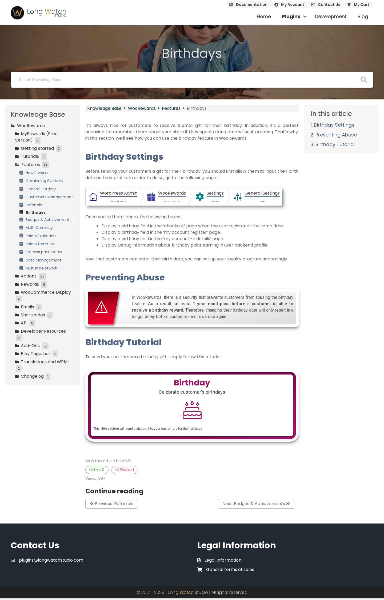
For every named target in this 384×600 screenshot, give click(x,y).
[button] (304, 16)
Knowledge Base (105, 108)
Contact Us (329, 4)
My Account (292, 4)
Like (96, 471)
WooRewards (142, 108)
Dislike (124, 471)
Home (264, 16)
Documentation (251, 4)
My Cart (361, 4)
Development (331, 16)
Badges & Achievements (259, 505)
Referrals (123, 505)
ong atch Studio (188, 594)
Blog (363, 16)
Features (172, 108)
